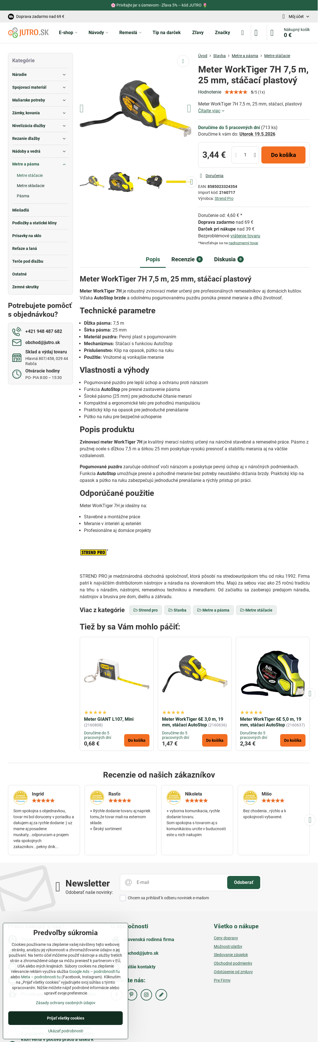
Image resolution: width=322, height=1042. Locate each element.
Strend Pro (224, 198)
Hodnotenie (209, 92)
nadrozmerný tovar (243, 243)
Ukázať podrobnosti (65, 1031)
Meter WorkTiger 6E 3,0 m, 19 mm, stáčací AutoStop (192, 722)
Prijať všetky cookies (65, 1018)
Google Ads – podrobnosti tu (94, 971)
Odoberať (243, 882)
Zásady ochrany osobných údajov (65, 1002)
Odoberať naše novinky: (89, 892)
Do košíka (283, 155)
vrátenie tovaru (245, 236)
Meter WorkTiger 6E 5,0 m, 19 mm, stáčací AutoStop (270, 722)
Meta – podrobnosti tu (41, 977)
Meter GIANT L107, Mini (109, 719)
